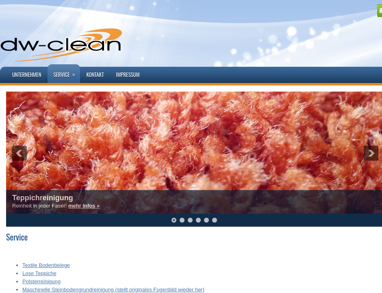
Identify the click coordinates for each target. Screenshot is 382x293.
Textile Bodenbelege (46, 265)
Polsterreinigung (41, 281)
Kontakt (95, 74)
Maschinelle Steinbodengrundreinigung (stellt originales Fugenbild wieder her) (113, 289)
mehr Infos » (84, 206)
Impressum (128, 74)
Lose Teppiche (39, 273)
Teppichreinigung (42, 198)
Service (67, 71)
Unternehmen (26, 74)
